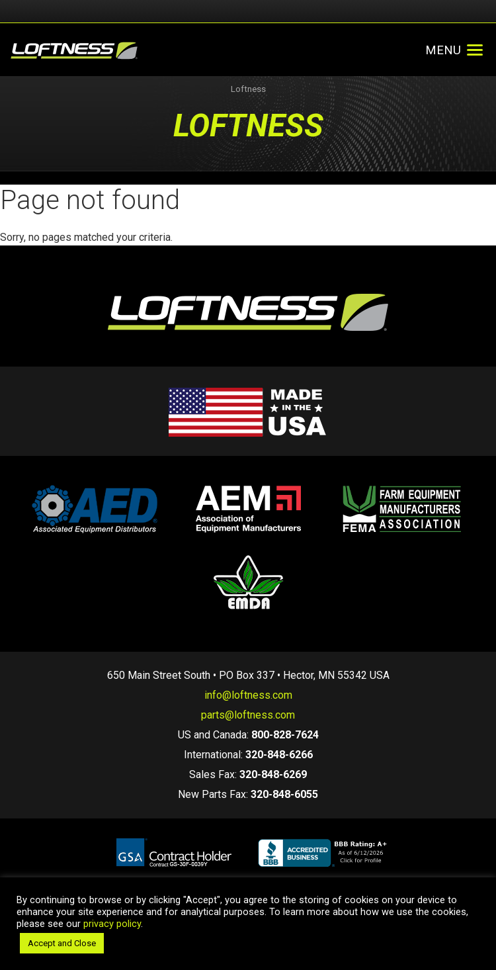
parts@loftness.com (248, 715)
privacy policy (112, 924)
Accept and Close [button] (62, 943)
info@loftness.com (248, 695)
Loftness (248, 89)
